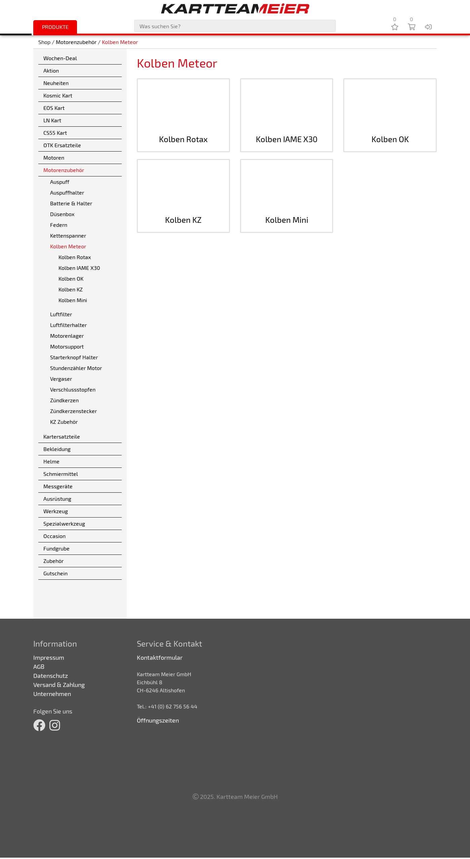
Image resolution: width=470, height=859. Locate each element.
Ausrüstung (57, 498)
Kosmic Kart (57, 95)
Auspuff (59, 181)
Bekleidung (57, 449)
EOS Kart (54, 108)
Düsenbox (62, 214)
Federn (58, 224)
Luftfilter (61, 314)
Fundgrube (56, 548)
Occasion (54, 536)
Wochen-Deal (60, 58)
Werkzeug (55, 511)
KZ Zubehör (64, 421)
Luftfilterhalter (68, 325)
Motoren (53, 157)
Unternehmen (52, 693)
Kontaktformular (160, 657)
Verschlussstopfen (72, 389)
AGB (38, 666)
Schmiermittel (60, 474)
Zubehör (53, 561)
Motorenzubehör (76, 42)
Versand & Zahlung (59, 684)
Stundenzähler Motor (76, 368)
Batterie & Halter (71, 203)
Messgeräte (58, 486)
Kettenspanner (68, 235)
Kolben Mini (72, 300)
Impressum (48, 657)
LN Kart (52, 120)
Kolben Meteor (120, 42)
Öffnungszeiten (158, 720)
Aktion (51, 70)
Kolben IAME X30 (79, 267)
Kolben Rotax (74, 257)
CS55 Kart (55, 132)
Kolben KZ (70, 289)
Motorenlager (67, 335)
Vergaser (61, 378)
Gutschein (55, 573)
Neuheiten (56, 83)
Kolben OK (70, 278)
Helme (51, 461)
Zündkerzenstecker (73, 411)
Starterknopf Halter (74, 357)
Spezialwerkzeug (64, 523)
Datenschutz (50, 675)
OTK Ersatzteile (62, 145)
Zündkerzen (64, 400)
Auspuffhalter (67, 192)
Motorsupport (67, 346)
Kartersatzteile (61, 436)
